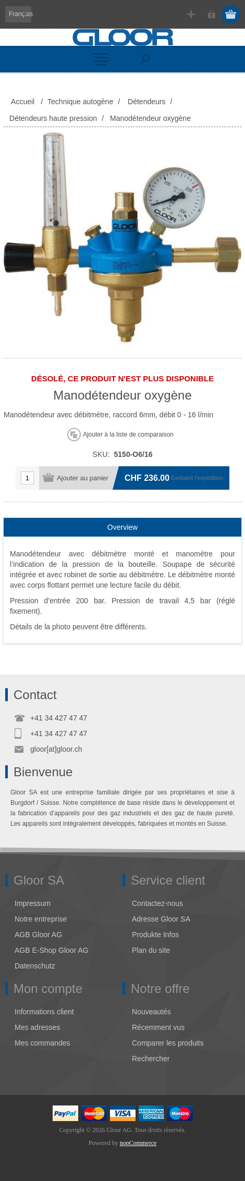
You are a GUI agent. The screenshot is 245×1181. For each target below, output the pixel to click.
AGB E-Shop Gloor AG (52, 950)
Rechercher (150, 1058)
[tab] (122, 527)
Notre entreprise (41, 919)
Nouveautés (151, 1012)
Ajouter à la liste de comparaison (128, 434)
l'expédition (208, 478)
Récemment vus (158, 1027)
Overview (122, 527)
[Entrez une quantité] (27, 477)
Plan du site (151, 950)
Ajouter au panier (82, 478)
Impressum (33, 903)
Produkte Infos (155, 934)
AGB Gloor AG (38, 934)
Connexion (211, 14)
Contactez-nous (157, 903)
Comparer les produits (168, 1043)
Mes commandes (42, 1043)
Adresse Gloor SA (161, 919)
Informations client (44, 1012)
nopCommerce (138, 1143)
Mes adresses (37, 1027)
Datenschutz (35, 966)
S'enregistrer (191, 14)
